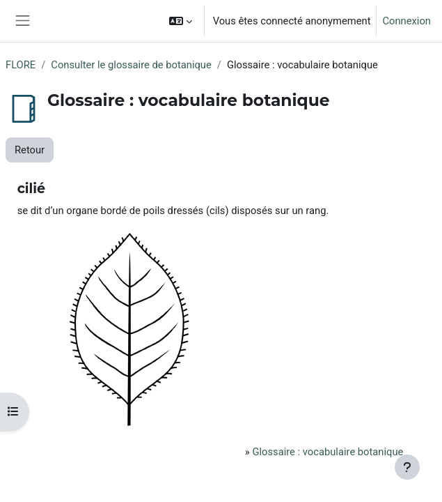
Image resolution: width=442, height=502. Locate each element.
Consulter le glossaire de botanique (131, 65)
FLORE (20, 65)
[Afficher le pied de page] (407, 467)
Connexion (406, 21)
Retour (30, 150)
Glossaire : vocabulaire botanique (327, 452)
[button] (180, 21)
